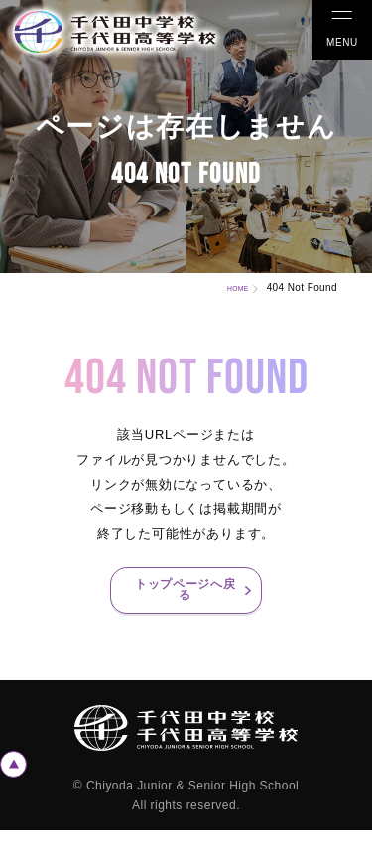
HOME (229, 287)
